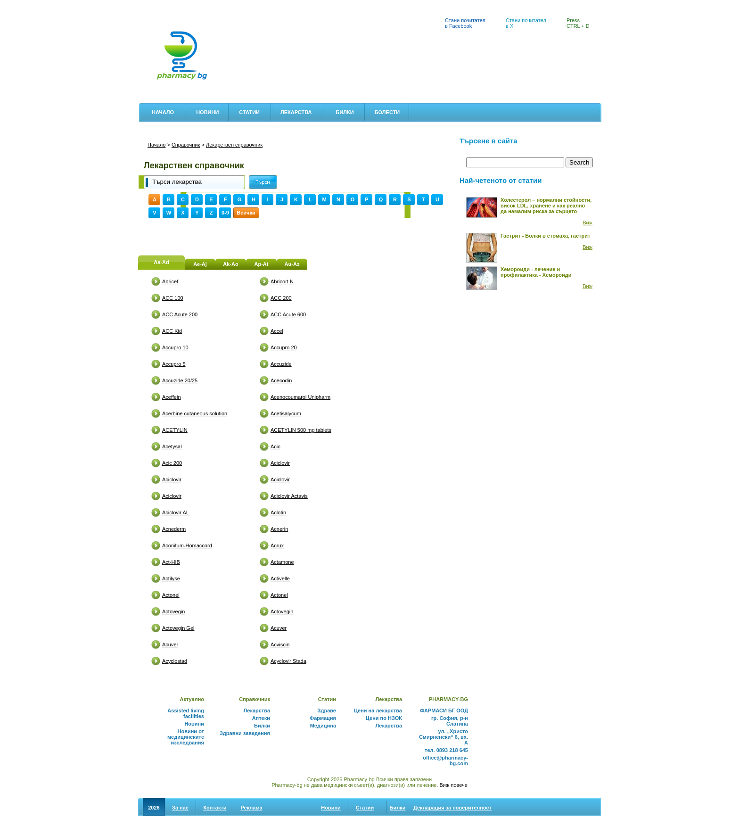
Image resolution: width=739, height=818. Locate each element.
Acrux (277, 545)
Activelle (280, 578)
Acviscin (280, 644)
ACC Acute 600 (288, 314)
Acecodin (281, 380)
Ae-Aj (200, 264)
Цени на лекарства (198, 5)
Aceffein (171, 397)
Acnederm (174, 529)
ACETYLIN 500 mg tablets (301, 430)
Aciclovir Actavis (289, 496)
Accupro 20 (284, 347)
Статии (249, 112)
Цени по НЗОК (384, 718)
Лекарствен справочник (264, 5)
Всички (246, 212)
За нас (180, 807)
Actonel (171, 595)
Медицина (323, 725)
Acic (275, 446)
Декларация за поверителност (452, 807)
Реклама (251, 807)
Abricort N (282, 281)
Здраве (327, 710)
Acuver (279, 628)
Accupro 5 (174, 364)
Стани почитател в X (526, 23)
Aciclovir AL (175, 512)
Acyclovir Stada (288, 661)
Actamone (282, 562)
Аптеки (151, 5)
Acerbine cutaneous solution (194, 413)
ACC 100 (172, 298)
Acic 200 (172, 463)
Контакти (214, 807)
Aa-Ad (161, 262)
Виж (587, 222)
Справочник (186, 145)
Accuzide (281, 364)
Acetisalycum (286, 413)
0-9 (225, 212)
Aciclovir (280, 463)
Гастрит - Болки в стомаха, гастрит (545, 236)
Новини (207, 112)
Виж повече (454, 785)
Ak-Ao (230, 264)
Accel (277, 331)
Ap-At (262, 264)
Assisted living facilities (185, 713)
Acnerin (279, 529)
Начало (163, 112)
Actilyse (171, 578)
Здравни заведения (245, 733)
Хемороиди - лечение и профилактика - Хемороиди (536, 272)
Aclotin (278, 512)
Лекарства (296, 112)
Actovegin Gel (178, 628)
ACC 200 (281, 298)
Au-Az (292, 264)
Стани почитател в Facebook (465, 23)
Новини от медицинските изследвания (185, 736)
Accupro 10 (175, 347)
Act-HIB (171, 562)
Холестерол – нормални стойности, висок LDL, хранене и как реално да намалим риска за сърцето (546, 205)
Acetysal (172, 446)
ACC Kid (172, 331)
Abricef (170, 281)
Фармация (323, 718)
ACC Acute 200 (179, 314)
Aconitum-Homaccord (187, 545)
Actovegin (173, 611)
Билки (344, 112)
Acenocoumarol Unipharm (300, 397)
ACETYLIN (175, 430)
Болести (387, 112)
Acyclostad (174, 661)
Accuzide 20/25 (179, 380)
